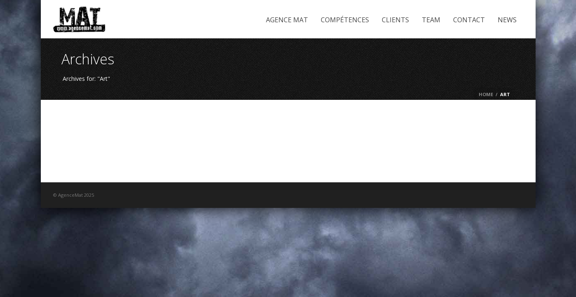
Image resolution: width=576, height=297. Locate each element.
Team (431, 19)
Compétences (345, 19)
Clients (395, 19)
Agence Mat (287, 19)
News (507, 19)
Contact (469, 19)
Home (486, 94)
